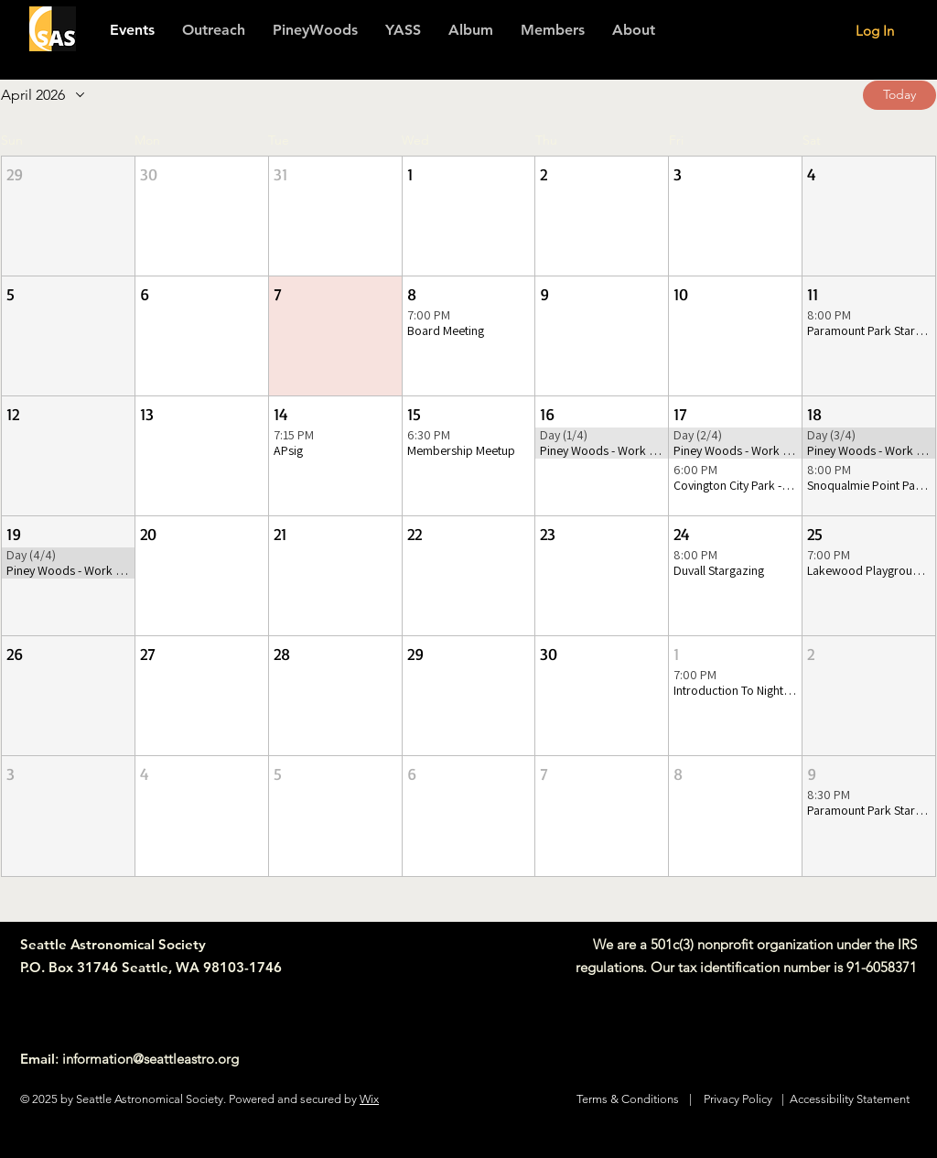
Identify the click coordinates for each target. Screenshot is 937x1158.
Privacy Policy (738, 1099)
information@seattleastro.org (150, 1058)
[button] (552, 30)
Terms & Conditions (627, 1099)
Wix (369, 1099)
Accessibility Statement (850, 1099)
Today (899, 94)
